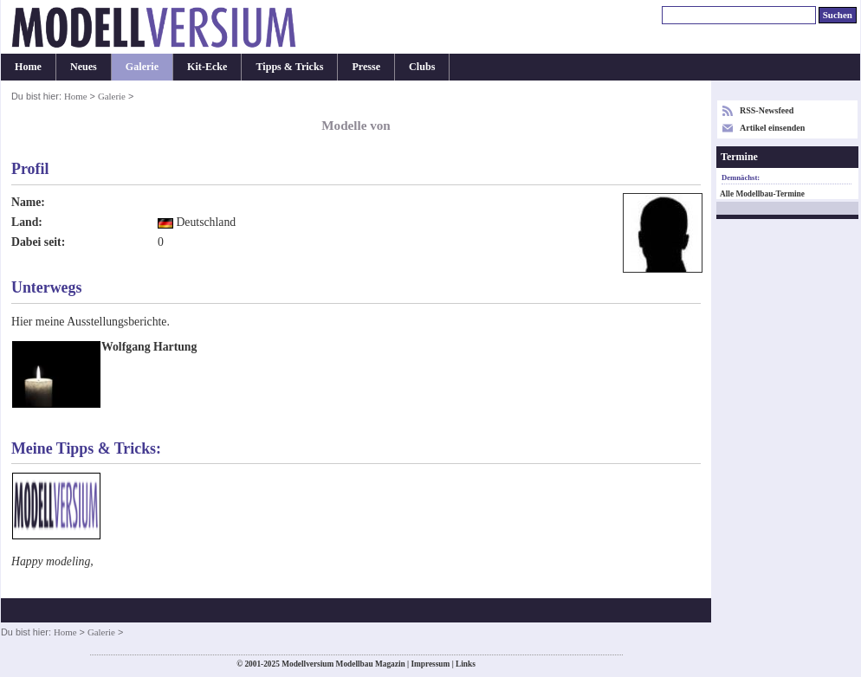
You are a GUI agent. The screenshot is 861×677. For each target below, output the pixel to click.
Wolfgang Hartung (149, 346)
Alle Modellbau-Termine (762, 194)
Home (28, 67)
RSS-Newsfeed (766, 110)
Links (466, 664)
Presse (366, 67)
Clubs (422, 67)
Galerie (142, 67)
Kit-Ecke (207, 67)
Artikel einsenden (772, 127)
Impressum (430, 664)
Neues (83, 67)
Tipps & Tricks (289, 67)
